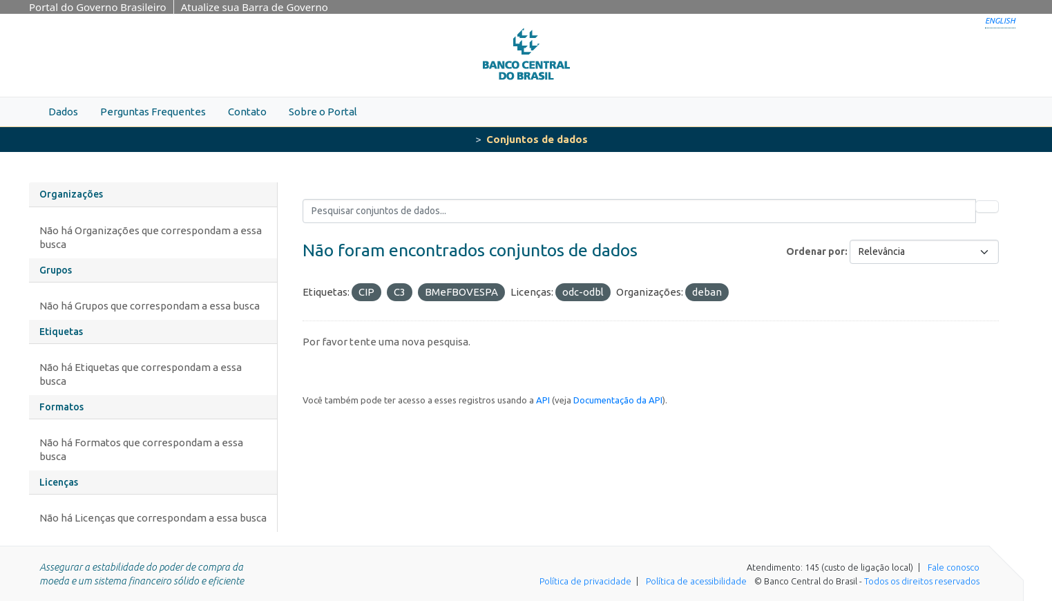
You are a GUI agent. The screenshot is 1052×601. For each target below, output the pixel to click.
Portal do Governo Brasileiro (97, 7)
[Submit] (987, 206)
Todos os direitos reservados (921, 581)
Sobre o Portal (323, 111)
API (543, 400)
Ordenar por (815, 251)
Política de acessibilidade (696, 581)
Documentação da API (617, 400)
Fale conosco (953, 567)
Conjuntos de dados (537, 139)
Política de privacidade (585, 581)
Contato (247, 111)
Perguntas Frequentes (153, 111)
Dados (63, 111)
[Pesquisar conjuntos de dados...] (639, 211)
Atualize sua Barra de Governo (254, 7)
